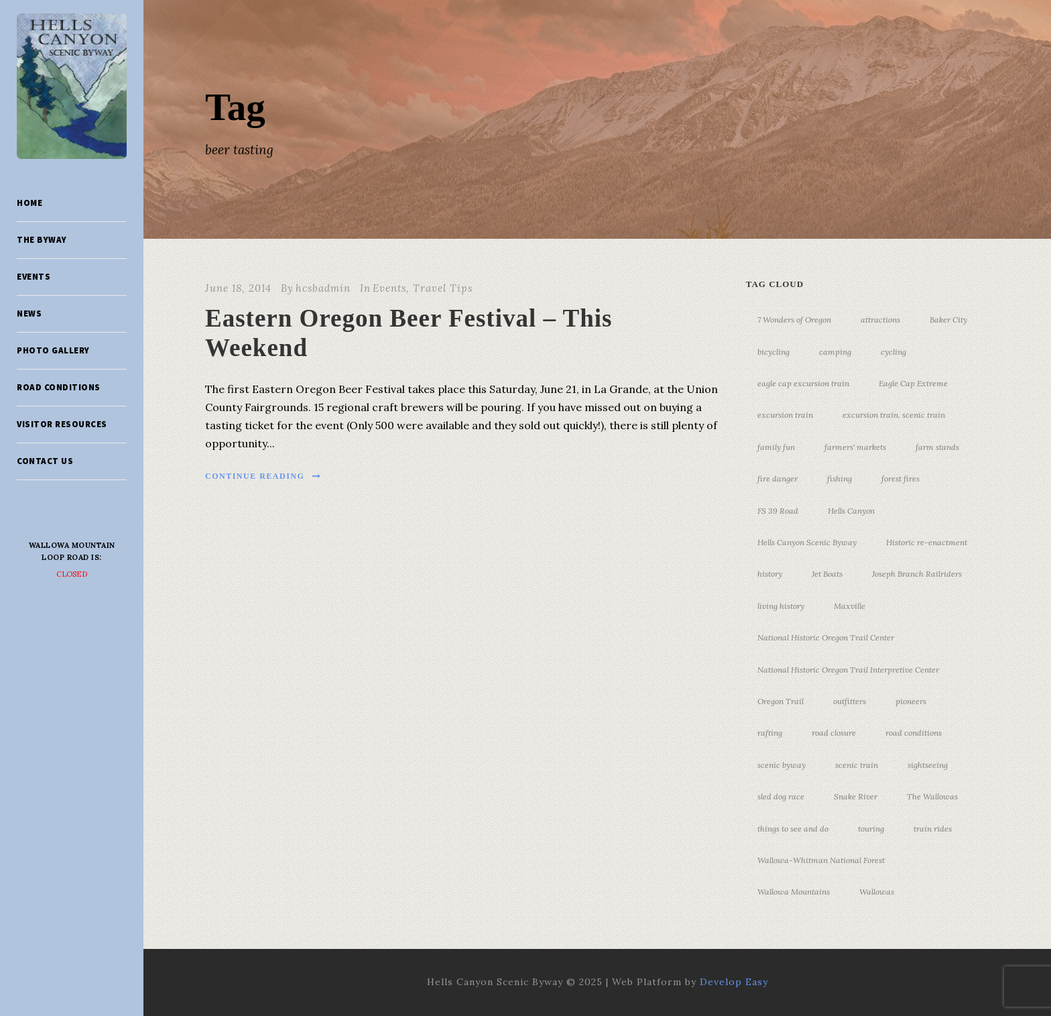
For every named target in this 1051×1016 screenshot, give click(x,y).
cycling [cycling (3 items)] (893, 352)
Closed (72, 574)
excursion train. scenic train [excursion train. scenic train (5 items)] (894, 415)
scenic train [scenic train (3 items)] (856, 765)
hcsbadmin (323, 288)
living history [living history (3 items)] (780, 606)
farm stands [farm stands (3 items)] (937, 447)
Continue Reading (263, 476)
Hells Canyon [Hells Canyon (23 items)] (851, 511)
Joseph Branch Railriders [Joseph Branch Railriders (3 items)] (917, 574)
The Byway (42, 239)
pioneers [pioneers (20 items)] (910, 701)
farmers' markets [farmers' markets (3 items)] (855, 447)
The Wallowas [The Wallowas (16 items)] (932, 796)
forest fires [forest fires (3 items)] (900, 478)
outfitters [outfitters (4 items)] (849, 701)
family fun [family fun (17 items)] (776, 447)
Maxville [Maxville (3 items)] (849, 606)
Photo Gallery (53, 350)
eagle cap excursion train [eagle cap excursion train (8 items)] (803, 383)
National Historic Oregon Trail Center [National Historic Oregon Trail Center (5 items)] (825, 637)
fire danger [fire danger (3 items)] (777, 478)
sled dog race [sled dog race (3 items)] (780, 796)
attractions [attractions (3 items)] (880, 320)
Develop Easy (734, 982)
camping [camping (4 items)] (835, 352)
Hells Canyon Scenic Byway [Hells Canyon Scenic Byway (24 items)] (807, 542)
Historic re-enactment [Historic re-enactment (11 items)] (926, 542)
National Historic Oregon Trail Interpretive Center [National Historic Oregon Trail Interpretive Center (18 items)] (848, 670)
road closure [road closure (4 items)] (834, 733)
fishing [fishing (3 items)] (839, 478)
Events (33, 276)
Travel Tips (443, 288)
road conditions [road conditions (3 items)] (913, 733)
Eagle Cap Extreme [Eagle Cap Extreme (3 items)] (913, 383)
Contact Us (45, 461)
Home (29, 203)
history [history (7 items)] (769, 574)
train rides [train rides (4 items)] (933, 829)
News (29, 313)
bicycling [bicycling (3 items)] (773, 352)
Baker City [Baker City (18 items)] (948, 320)
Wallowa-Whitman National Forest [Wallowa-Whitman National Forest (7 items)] (821, 860)
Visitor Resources (62, 424)
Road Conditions (59, 387)
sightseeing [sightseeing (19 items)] (928, 765)
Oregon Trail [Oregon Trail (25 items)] (780, 701)
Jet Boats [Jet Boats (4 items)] (827, 574)
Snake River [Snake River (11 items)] (855, 796)
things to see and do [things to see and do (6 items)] (792, 829)
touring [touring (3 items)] (871, 829)
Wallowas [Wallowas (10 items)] (876, 892)
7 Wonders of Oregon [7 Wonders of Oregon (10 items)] (794, 320)
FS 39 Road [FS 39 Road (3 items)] (777, 511)
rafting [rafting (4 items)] (769, 733)
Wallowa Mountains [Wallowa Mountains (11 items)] (793, 892)
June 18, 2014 (238, 288)
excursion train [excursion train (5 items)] (785, 415)
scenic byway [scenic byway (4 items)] (781, 765)
